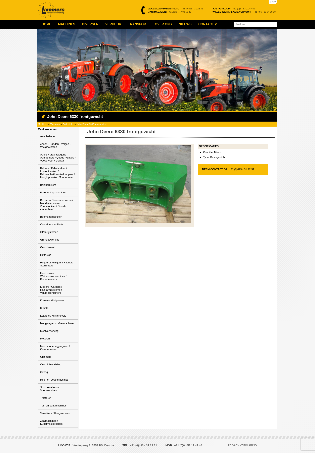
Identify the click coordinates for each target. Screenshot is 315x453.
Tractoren (55, 124)
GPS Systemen (49, 232)
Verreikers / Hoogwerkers (55, 413)
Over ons (163, 24)
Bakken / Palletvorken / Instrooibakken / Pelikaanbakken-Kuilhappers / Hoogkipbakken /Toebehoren (57, 173)
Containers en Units (51, 224)
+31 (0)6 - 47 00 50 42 (169, 12)
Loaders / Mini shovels (53, 315)
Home (46, 24)
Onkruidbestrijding (50, 364)
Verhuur (113, 24)
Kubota (44, 308)
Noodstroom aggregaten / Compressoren (55, 348)
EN (272, 1)
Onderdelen (68, 124)
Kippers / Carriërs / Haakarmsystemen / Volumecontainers (51, 289)
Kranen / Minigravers (52, 300)
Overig (44, 372)
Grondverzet (47, 247)
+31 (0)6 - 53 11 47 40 (234, 8)
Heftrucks (45, 254)
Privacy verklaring (242, 445)
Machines (66, 24)
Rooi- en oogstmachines (54, 379)
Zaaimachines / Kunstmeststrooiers (51, 422)
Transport (138, 24)
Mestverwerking (49, 330)
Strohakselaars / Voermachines (49, 389)
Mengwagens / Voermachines (57, 323)
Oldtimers (45, 356)
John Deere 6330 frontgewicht (92, 124)
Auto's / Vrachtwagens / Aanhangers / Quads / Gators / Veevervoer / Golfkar (58, 157)
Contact (206, 24)
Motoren (45, 338)
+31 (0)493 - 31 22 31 (175, 8)
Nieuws (185, 24)
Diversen (90, 24)
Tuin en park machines (53, 405)
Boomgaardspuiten (51, 216)
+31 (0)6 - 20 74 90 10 (244, 12)
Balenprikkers (48, 184)
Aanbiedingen (48, 136)
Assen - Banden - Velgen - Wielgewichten (55, 145)
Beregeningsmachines (53, 192)
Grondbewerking (49, 239)
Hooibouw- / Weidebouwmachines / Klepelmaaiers (53, 276)
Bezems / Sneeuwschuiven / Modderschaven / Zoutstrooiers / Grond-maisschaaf (56, 205)
